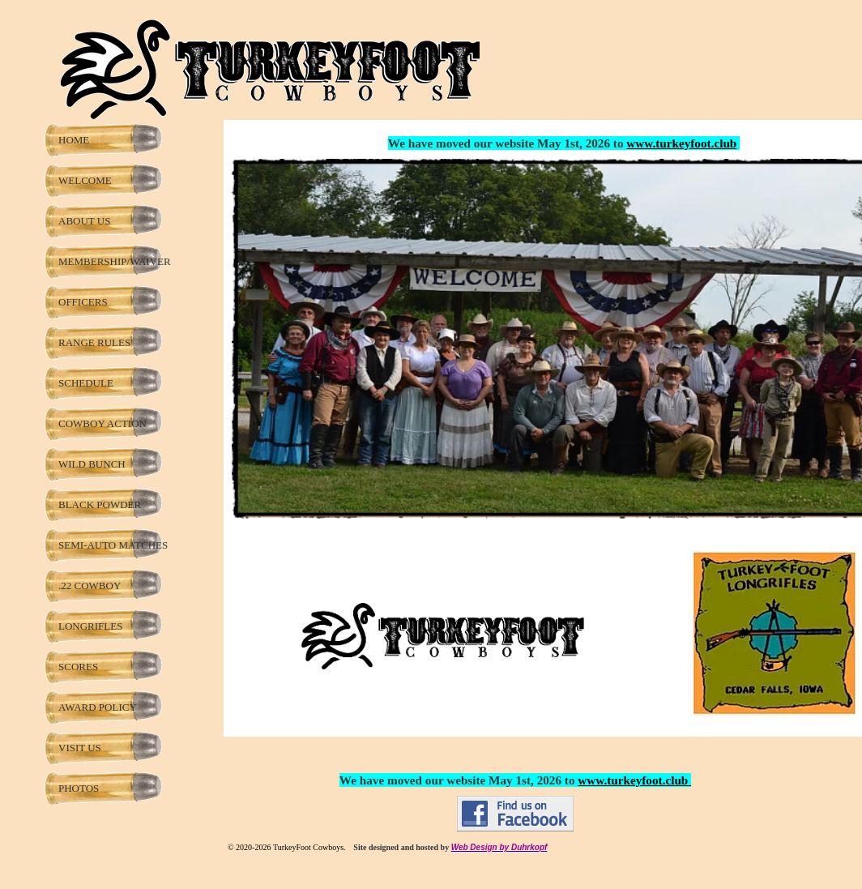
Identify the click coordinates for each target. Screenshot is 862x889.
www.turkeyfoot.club (681, 143)
